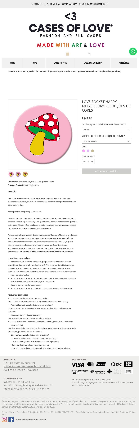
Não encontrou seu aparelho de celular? (27, 366)
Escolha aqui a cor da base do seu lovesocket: (104, 124)
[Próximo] (123, 4)
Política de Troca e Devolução (21, 370)
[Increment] (92, 161)
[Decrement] (84, 161)
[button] (67, 54)
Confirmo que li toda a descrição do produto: (103, 135)
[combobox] (106, 129)
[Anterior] (15, 4)
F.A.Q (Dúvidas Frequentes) (19, 363)
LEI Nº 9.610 (27, 407)
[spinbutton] (88, 161)
